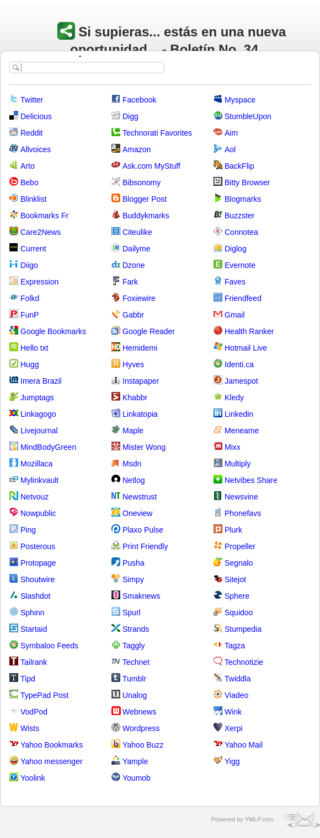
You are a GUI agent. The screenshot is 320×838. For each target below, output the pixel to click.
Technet (136, 662)
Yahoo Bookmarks (51, 744)
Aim (231, 132)
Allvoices (35, 149)
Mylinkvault (39, 480)
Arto (27, 166)
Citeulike (137, 232)
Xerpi (234, 728)
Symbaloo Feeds (49, 645)
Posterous (37, 546)
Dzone (133, 265)
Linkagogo (38, 414)
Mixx (233, 447)
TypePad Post (44, 695)
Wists (29, 728)
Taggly (133, 645)
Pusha (133, 562)
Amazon (136, 149)
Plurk (233, 529)
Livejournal (39, 430)
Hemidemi (139, 347)
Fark (130, 281)
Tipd (27, 678)
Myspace (240, 99)
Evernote (240, 265)
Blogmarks (243, 199)
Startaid (33, 629)
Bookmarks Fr (44, 215)
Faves (235, 281)
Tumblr (134, 678)
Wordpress (140, 728)
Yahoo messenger (51, 761)
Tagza (235, 645)
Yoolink (32, 777)
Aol (230, 149)
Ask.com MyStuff (151, 166)
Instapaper (140, 381)
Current (33, 248)
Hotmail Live (246, 347)
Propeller (240, 546)
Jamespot (241, 381)
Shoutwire (37, 579)
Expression (39, 281)
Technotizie (244, 662)
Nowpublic (38, 513)
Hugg (29, 364)
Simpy (133, 579)
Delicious (36, 116)
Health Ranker (249, 331)
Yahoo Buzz (142, 744)
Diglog (236, 248)
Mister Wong (144, 447)
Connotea (241, 232)
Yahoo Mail (244, 744)
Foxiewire (139, 298)
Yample (135, 761)
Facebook (139, 99)
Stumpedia (243, 629)
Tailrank (33, 662)
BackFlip (239, 166)
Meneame (242, 430)
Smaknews (141, 596)
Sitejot (235, 579)
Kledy (234, 397)
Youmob (136, 777)
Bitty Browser (247, 182)
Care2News (40, 232)
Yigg (232, 761)
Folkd (29, 298)
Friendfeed (243, 298)
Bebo (29, 182)
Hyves (133, 364)
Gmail (235, 314)
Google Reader (148, 331)
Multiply (237, 463)
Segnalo (239, 562)
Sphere (237, 596)
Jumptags (37, 397)
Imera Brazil (41, 381)
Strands (135, 629)
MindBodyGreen (48, 447)
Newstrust (139, 496)
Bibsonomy (141, 182)
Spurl (131, 612)
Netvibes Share (251, 480)
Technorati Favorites (157, 132)
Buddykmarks (145, 215)
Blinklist (33, 199)
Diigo (29, 265)
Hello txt (34, 347)
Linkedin (239, 414)
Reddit (31, 132)
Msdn (131, 463)
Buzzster (239, 215)
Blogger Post (144, 199)
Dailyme (136, 248)
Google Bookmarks (53, 331)
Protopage (38, 562)
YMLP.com (259, 819)
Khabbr (134, 397)
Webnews (139, 711)
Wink (233, 711)
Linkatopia (140, 414)
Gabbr (133, 314)
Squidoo (239, 612)
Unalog (134, 695)
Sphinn (32, 612)
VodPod (33, 711)
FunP (29, 314)
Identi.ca (239, 364)
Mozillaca (36, 463)
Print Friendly (145, 546)
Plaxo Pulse (142, 529)
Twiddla (237, 678)
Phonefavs (243, 513)
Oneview (137, 513)
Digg (130, 116)
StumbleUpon (248, 116)
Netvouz (34, 496)
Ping (28, 529)
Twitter (31, 99)
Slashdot (35, 596)
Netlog (133, 480)
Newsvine (241, 496)
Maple (132, 430)
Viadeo (236, 695)
